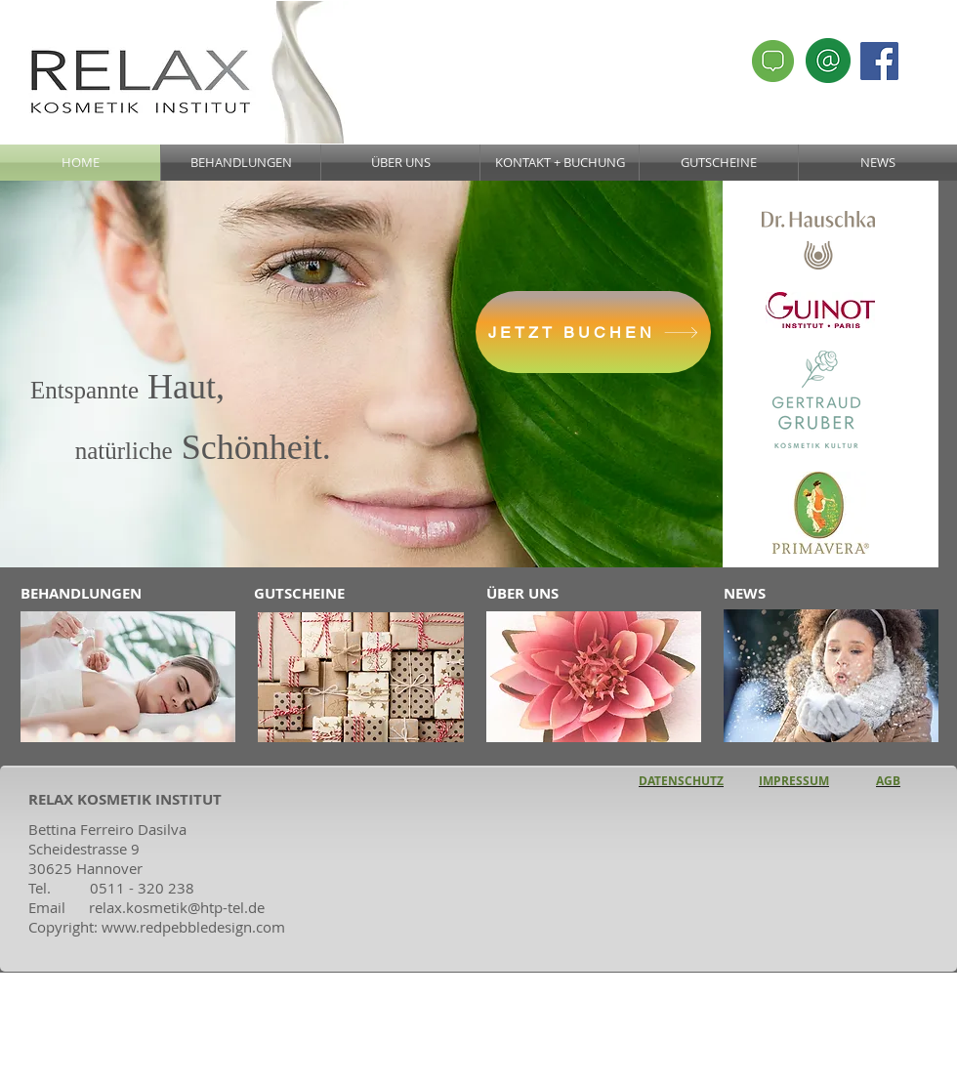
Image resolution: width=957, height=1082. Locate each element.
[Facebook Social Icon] (879, 61)
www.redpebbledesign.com (193, 926)
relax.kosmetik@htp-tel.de (177, 907)
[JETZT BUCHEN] (593, 332)
